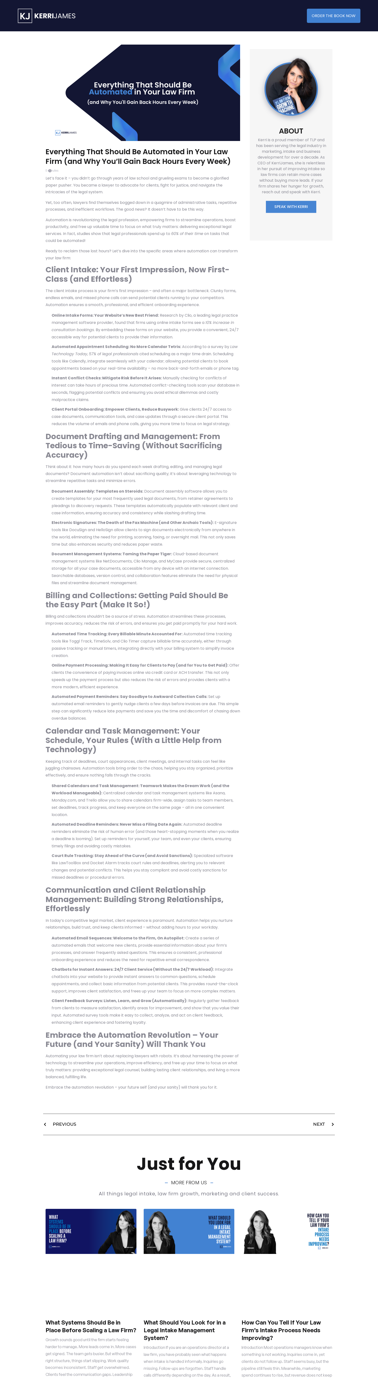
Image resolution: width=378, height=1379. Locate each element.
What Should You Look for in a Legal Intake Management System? (185, 1330)
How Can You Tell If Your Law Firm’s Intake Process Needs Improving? (281, 1330)
